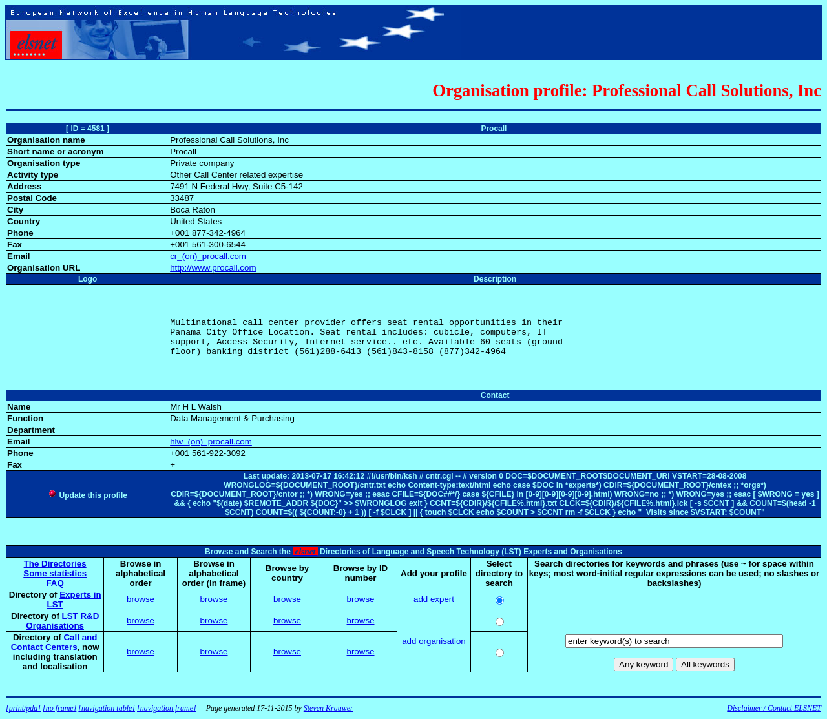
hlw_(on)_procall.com (211, 441)
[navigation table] (106, 708)
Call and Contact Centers (54, 642)
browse (140, 599)
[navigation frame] (166, 708)
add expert (434, 599)
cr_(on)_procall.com (208, 256)
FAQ (54, 583)
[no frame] (59, 708)
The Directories (55, 563)
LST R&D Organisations (62, 620)
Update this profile (87, 495)
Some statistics (55, 573)
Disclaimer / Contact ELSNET (774, 708)
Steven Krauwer (328, 708)
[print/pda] (23, 708)
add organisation (434, 641)
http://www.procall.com (213, 268)
